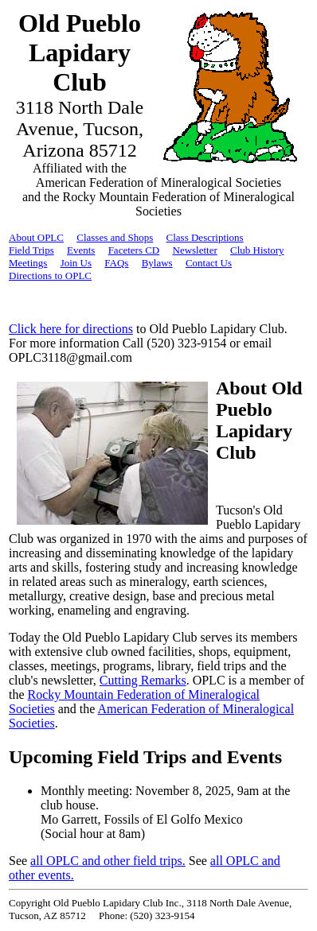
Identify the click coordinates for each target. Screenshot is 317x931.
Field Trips (31, 250)
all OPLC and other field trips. (108, 860)
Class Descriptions (205, 237)
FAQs (116, 263)
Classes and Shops (114, 237)
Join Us (76, 263)
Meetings (28, 263)
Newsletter (195, 250)
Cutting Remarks (143, 680)
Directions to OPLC (50, 275)
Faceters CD (134, 250)
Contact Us (209, 263)
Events (81, 250)
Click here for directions (71, 329)
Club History (257, 250)
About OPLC (36, 237)
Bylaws (157, 263)
